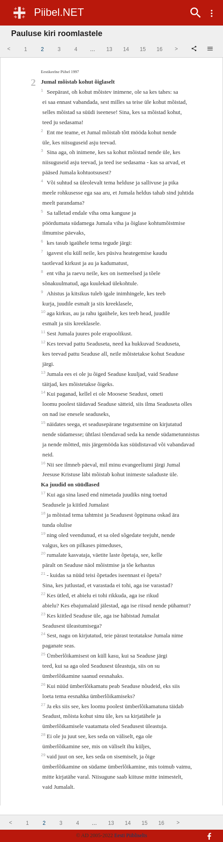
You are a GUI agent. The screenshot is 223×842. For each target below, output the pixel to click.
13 (44, 372)
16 (44, 463)
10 (44, 311)
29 (44, 755)
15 (44, 422)
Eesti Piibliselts (130, 835)
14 (44, 392)
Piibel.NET (59, 12)
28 (44, 734)
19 (44, 533)
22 (44, 594)
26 (44, 684)
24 (44, 634)
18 (44, 513)
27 (44, 704)
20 (44, 553)
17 (44, 493)
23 (44, 614)
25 (44, 654)
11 (44, 332)
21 (44, 573)
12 (44, 342)
